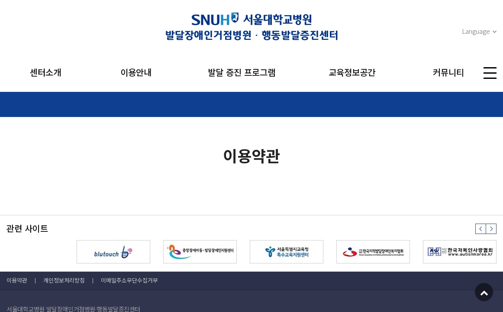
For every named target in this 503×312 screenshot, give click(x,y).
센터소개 (45, 72)
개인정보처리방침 (64, 280)
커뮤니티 (448, 72)
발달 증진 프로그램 (241, 72)
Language (476, 31)
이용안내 (136, 72)
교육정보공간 (352, 72)
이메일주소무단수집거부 (129, 280)
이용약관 (16, 280)
